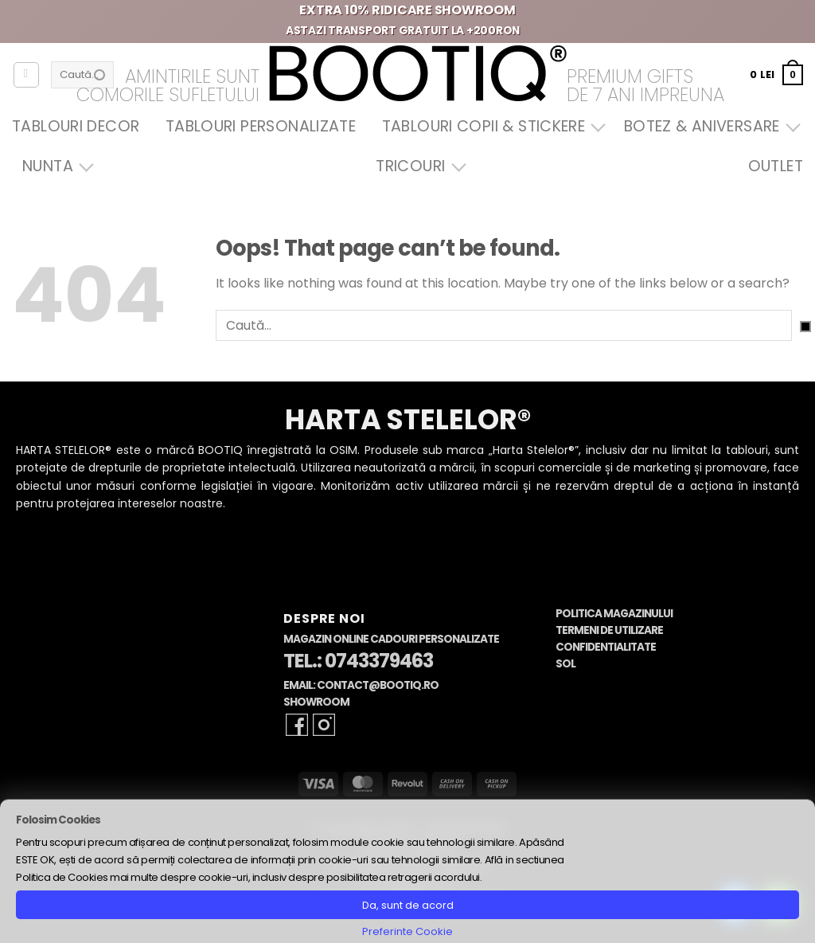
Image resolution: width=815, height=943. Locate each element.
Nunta (54, 166)
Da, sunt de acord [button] (408, 905)
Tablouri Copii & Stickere (490, 126)
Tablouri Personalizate (261, 126)
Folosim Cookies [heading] (58, 820)
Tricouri (417, 166)
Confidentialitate (606, 647)
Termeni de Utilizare (609, 630)
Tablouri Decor (75, 126)
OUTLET (775, 166)
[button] (776, 74)
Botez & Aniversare (708, 126)
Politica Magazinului (614, 613)
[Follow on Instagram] (324, 725)
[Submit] (805, 326)
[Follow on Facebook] (297, 725)
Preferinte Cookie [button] (407, 931)
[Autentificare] (26, 75)
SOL (565, 663)
